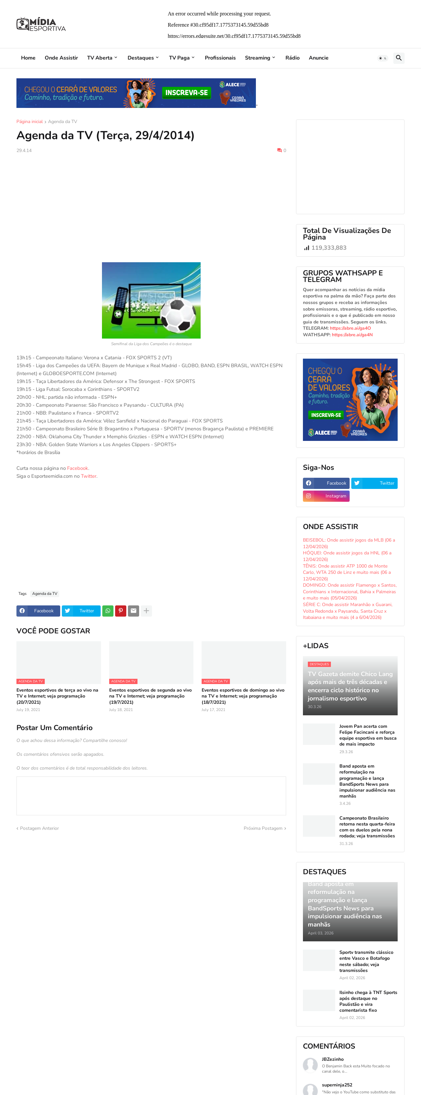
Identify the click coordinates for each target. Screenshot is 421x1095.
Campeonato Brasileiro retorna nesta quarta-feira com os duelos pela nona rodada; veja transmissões (367, 827)
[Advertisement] (151, 208)
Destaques (141, 58)
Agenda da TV (62, 122)
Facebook (77, 468)
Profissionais (220, 58)
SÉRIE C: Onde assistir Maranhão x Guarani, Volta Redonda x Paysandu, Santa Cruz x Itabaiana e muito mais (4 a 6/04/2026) (347, 611)
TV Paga (179, 58)
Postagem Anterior (39, 828)
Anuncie (319, 58)
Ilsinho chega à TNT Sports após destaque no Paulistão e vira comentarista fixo (368, 1002)
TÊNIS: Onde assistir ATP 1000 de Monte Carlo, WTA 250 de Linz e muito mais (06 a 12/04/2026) (347, 572)
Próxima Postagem (263, 828)
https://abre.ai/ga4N (352, 335)
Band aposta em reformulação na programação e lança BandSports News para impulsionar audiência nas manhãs (367, 781)
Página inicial (29, 122)
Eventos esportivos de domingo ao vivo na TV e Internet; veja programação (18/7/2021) (243, 696)
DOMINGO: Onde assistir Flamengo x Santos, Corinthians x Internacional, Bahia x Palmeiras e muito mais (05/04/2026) (350, 591)
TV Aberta (99, 58)
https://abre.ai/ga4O (350, 328)
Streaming (257, 58)
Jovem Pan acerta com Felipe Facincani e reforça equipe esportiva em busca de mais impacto (368, 736)
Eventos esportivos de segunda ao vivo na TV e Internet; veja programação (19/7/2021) (150, 696)
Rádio (292, 58)
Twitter (88, 476)
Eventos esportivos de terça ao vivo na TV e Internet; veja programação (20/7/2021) (57, 696)
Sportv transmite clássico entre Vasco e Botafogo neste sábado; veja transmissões (366, 962)
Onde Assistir (61, 58)
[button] (382, 58)
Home (28, 58)
